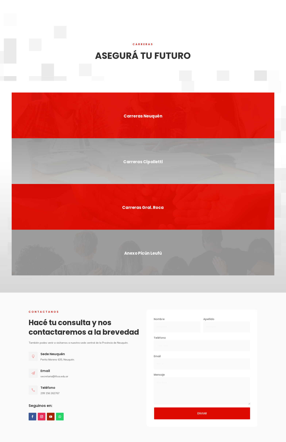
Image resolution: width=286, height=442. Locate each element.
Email (157, 356)
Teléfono (160, 338)
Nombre (159, 319)
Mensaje (159, 375)
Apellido (208, 319)
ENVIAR (202, 413)
